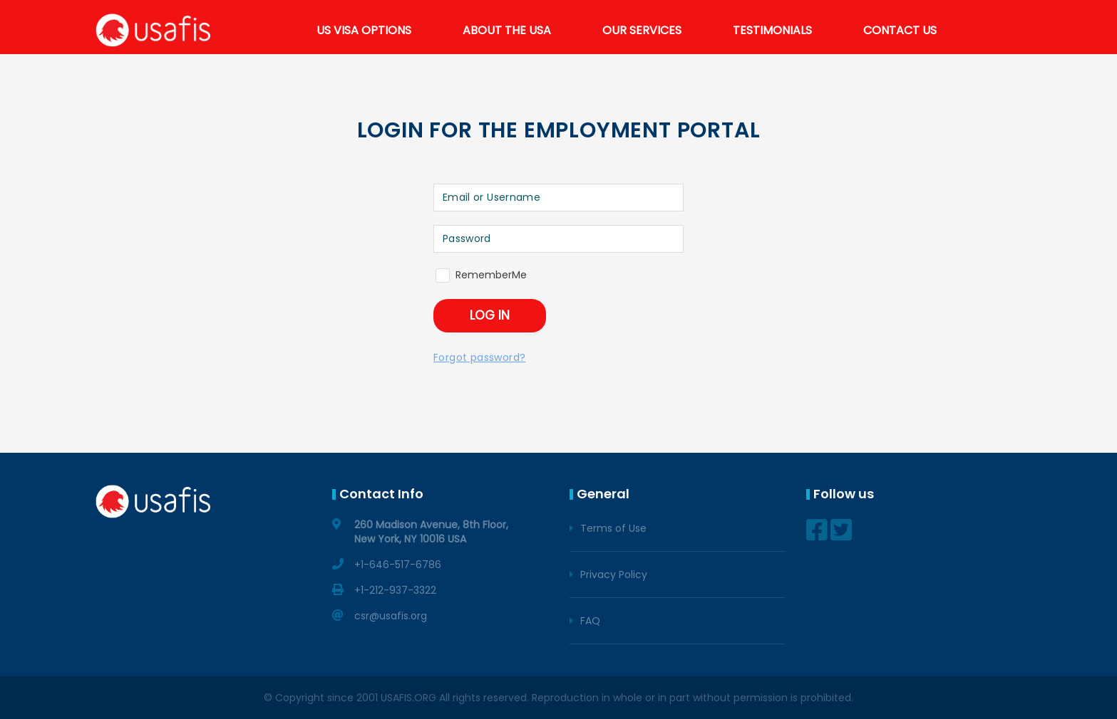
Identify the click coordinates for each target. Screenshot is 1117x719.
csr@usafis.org (390, 616)
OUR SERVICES (641, 30)
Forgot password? (479, 357)
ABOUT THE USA (507, 30)
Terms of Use (613, 528)
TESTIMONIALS (772, 30)
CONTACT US (900, 30)
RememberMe (491, 275)
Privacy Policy (613, 574)
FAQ (590, 621)
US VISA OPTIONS (363, 30)
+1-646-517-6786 (397, 564)
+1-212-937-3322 (395, 590)
